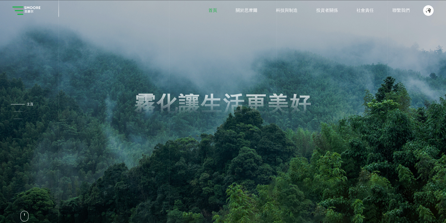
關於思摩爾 (246, 10)
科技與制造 (287, 10)
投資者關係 (327, 10)
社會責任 (365, 10)
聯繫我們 (401, 10)
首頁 (212, 10)
